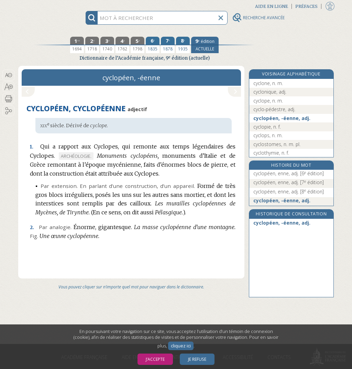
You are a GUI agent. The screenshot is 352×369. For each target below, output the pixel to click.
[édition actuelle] (205, 45)
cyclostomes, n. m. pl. (276, 144)
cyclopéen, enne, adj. (288, 173)
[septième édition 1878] (168, 45)
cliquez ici (181, 346)
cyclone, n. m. (268, 83)
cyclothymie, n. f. (271, 153)
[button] (8, 75)
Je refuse (197, 359)
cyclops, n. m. (268, 135)
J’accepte (155, 359)
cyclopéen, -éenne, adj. (281, 118)
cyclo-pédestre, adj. (274, 109)
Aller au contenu (45, 6)
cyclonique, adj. (269, 91)
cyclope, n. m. (268, 100)
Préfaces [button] (306, 6)
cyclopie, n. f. (267, 126)
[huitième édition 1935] (183, 45)
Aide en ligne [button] (271, 6)
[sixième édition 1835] (153, 45)
